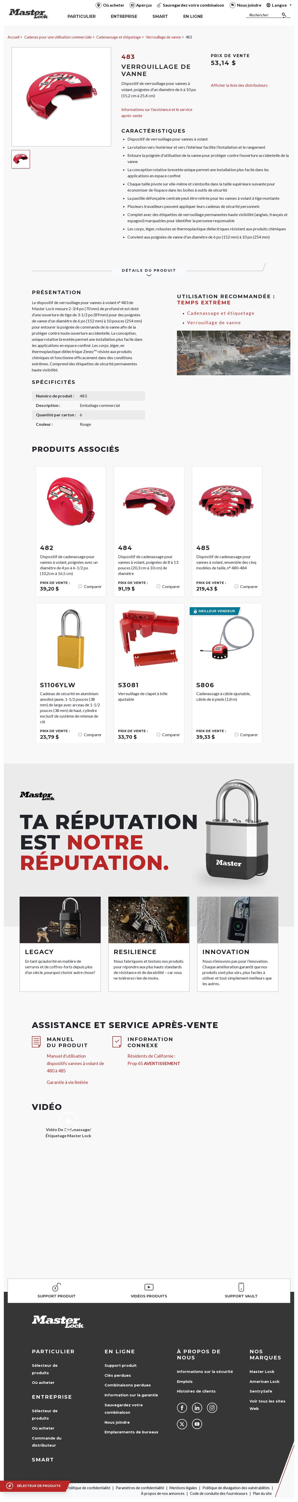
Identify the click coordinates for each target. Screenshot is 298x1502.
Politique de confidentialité (88, 1488)
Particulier (53, 1351)
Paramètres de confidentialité (140, 1488)
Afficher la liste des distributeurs (239, 85)
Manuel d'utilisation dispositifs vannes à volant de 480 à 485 (75, 1063)
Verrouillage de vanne (163, 37)
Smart (43, 1460)
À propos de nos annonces (163, 1493)
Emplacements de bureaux (131, 1432)
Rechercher (258, 15)
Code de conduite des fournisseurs (219, 1493)
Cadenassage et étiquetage (118, 37)
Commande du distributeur (46, 1442)
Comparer (93, 586)
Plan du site (262, 1493)
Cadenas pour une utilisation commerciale (58, 37)
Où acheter (43, 1382)
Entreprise (52, 1397)
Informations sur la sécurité (205, 1371)
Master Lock (262, 1371)
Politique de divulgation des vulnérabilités (236, 1488)
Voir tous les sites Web (268, 1405)
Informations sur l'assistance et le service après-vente (156, 112)
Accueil (13, 37)
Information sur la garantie (131, 1395)
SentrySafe (261, 1391)
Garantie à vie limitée (67, 1082)
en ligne (120, 1351)
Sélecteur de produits (45, 1369)
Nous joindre (117, 1422)
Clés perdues (118, 1375)
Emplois (185, 1381)
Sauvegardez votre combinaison (124, 1409)
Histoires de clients (196, 1391)
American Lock (264, 1381)
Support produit (121, 1365)
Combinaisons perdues (128, 1385)
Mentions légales (183, 1488)
